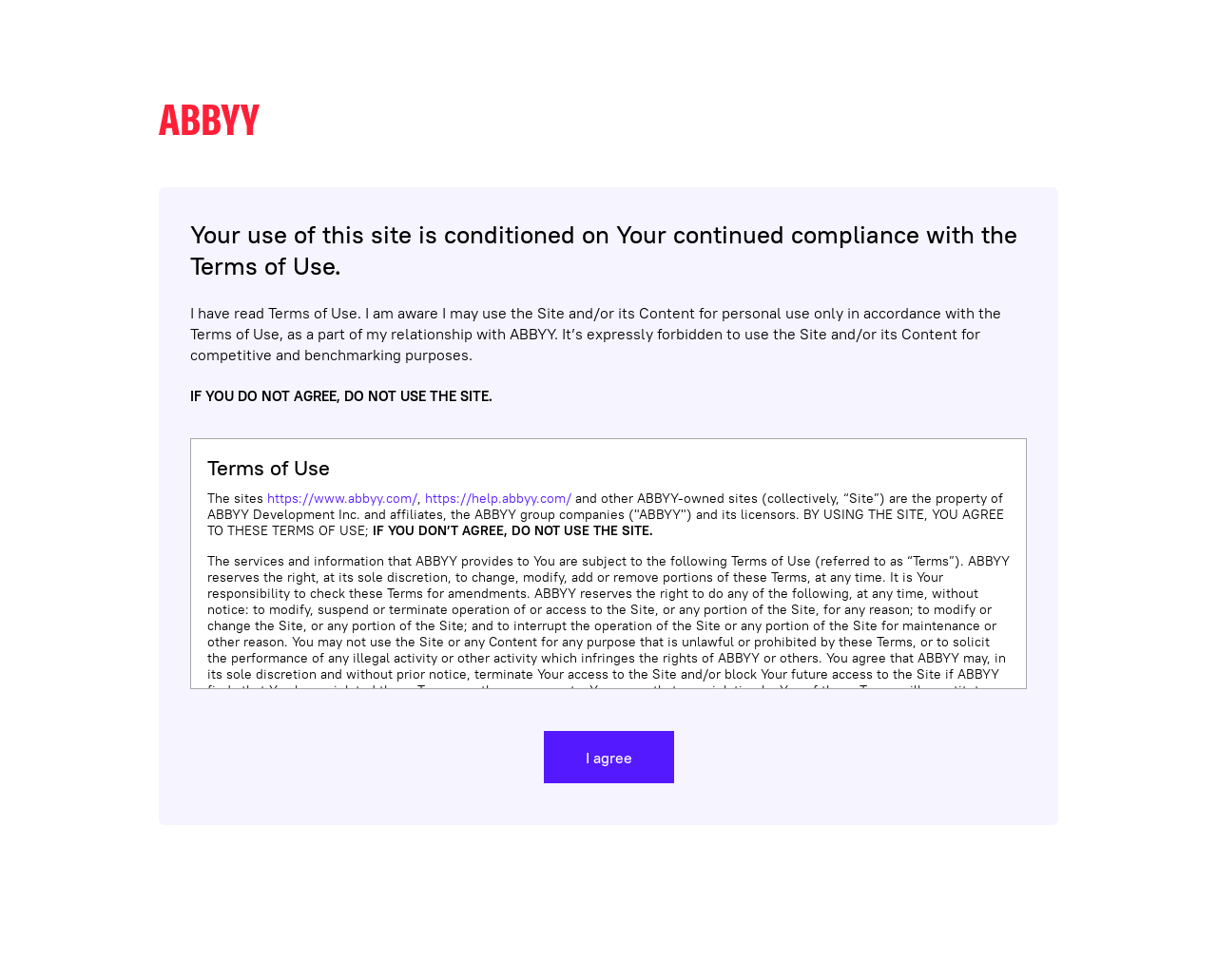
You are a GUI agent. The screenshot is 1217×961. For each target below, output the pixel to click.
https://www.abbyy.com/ (342, 498)
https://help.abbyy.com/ (498, 498)
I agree (609, 757)
